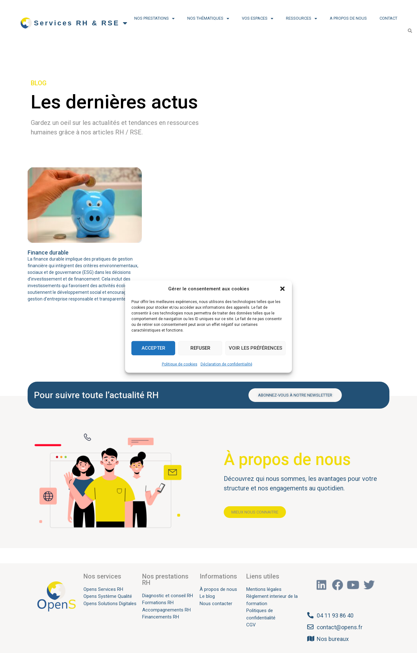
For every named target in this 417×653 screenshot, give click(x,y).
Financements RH (160, 617)
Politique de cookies (179, 364)
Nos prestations (154, 18)
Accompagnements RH (166, 610)
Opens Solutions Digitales (109, 603)
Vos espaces (257, 18)
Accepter (153, 348)
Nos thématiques (208, 18)
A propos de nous (348, 18)
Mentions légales (263, 589)
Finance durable (48, 252)
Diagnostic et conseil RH (167, 595)
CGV (251, 625)
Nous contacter (216, 603)
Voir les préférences (255, 348)
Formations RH (158, 602)
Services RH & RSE (81, 23)
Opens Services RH (103, 589)
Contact (388, 18)
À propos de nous (218, 589)
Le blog (207, 596)
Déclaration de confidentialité (226, 364)
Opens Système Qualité (107, 596)
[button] (282, 289)
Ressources (301, 18)
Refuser (200, 348)
